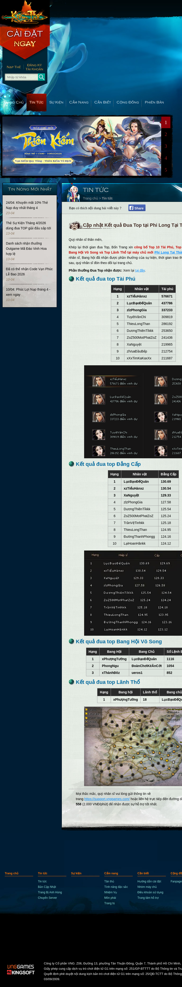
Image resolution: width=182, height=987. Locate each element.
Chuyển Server (47, 897)
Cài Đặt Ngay (25, 43)
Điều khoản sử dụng (150, 892)
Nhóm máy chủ (147, 887)
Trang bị (109, 903)
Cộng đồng (128, 102)
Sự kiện (56, 102)
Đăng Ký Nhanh (36, 68)
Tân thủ (109, 881)
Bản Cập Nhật (47, 887)
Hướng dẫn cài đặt (149, 881)
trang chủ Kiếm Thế (25, 12)
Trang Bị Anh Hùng (50, 892)
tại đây (140, 270)
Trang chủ (13, 102)
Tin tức (36, 102)
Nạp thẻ (11, 68)
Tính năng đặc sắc (116, 887)
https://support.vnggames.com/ (107, 799)
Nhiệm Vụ (110, 892)
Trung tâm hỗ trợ (148, 897)
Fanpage (176, 881)
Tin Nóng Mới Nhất (30, 188)
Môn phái (110, 897)
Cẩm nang (79, 102)
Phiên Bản (154, 102)
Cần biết (102, 102)
